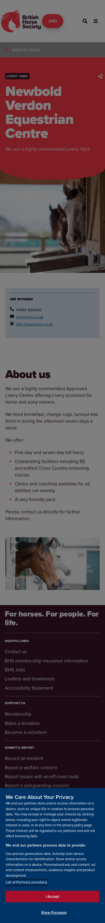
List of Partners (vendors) (26, 882)
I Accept (52, 896)
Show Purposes (54, 912)
